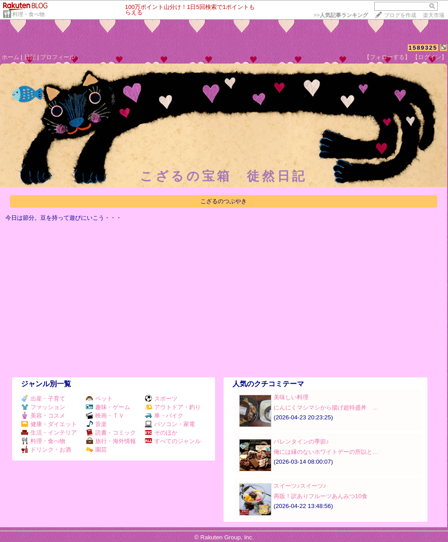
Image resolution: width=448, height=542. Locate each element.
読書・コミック (111, 432)
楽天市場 (433, 15)
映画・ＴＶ (105, 415)
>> (340, 15)
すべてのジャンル (173, 441)
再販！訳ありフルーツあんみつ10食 (321, 496)
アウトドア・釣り (173, 407)
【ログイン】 (429, 57)
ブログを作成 (400, 15)
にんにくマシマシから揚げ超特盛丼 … (326, 407)
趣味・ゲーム (108, 407)
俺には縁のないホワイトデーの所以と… (326, 451)
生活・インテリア (49, 432)
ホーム (10, 57)
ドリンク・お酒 (46, 449)
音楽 (96, 424)
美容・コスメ (43, 415)
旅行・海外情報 (111, 441)
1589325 (423, 47)
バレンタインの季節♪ (301, 441)
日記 (30, 57)
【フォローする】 (387, 57)
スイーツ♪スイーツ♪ (300, 485)
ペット (99, 398)
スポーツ (161, 398)
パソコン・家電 (170, 424)
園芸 (96, 449)
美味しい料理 (291, 397)
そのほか (161, 432)
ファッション (43, 407)
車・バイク (164, 415)
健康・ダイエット (49, 424)
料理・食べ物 (29, 14)
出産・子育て (43, 398)
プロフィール (57, 57)
